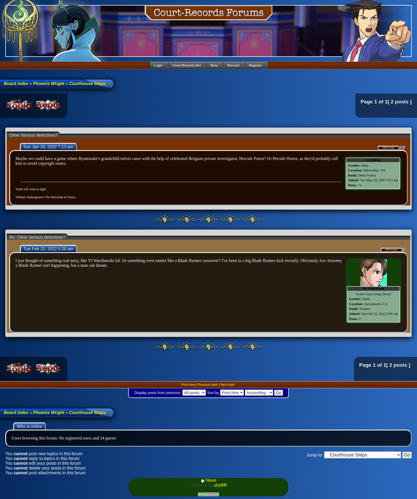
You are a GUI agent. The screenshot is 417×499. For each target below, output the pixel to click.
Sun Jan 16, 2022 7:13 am (48, 147)
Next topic (227, 385)
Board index (16, 83)
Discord (233, 65)
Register (255, 65)
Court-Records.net (186, 65)
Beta (214, 65)
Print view (188, 385)
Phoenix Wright (48, 83)
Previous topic (208, 385)
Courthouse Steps (87, 83)
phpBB (220, 485)
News (208, 480)
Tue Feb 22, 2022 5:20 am (48, 249)
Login (158, 65)
